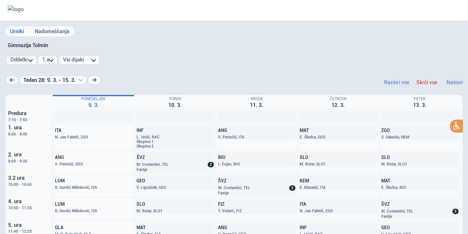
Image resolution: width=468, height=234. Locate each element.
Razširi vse (396, 82)
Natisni (455, 82)
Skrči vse (426, 82)
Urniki (17, 31)
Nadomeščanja (52, 31)
